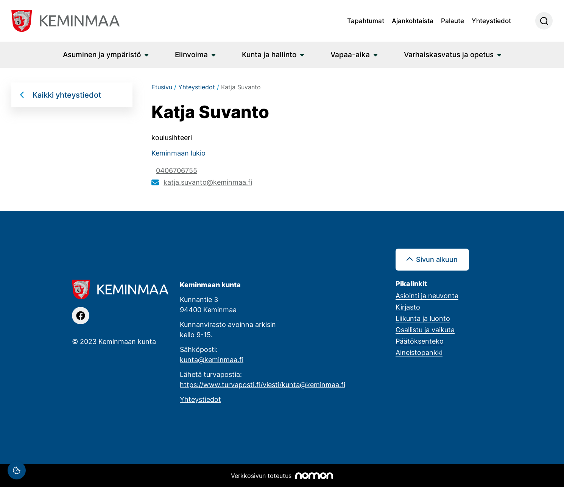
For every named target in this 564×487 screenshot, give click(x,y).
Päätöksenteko (420, 341)
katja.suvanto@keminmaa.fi (208, 182)
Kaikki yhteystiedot (67, 94)
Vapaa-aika (350, 54)
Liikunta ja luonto (423, 318)
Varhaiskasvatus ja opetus (449, 54)
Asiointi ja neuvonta (427, 295)
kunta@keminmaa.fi (211, 359)
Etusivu (161, 87)
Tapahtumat (365, 20)
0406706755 (176, 170)
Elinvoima (191, 54)
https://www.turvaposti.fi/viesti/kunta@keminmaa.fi (262, 384)
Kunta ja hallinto (269, 54)
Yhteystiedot (491, 20)
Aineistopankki (419, 352)
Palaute (452, 20)
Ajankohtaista (412, 20)
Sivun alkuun (437, 259)
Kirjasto (408, 306)
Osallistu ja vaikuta (425, 329)
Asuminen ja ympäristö (102, 54)
